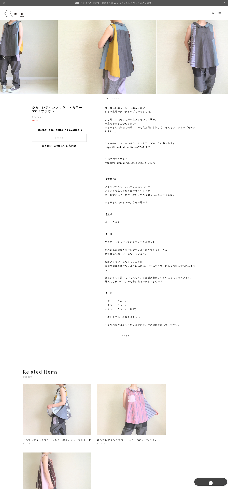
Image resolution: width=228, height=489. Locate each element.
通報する (126, 335)
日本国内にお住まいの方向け (59, 145)
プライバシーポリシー (45, 471)
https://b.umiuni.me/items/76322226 (128, 147)
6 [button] (118, 98)
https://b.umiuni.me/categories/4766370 (130, 163)
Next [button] (223, 57)
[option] (114, 58)
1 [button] (107, 98)
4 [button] (114, 98)
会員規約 (88, 471)
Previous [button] (5, 57)
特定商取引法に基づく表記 (71, 471)
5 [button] (116, 98)
